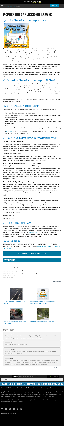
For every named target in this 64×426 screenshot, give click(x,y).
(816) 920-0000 (11, 6)
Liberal (42, 394)
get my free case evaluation (32, 253)
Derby (2, 394)
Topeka (48, 392)
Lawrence (7, 394)
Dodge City (19, 394)
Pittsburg (50, 394)
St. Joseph (37, 396)
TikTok (18, 409)
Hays (46, 394)
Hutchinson (13, 394)
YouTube (14, 409)
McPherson (7, 396)
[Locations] (54, 5)
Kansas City (46, 396)
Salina (51, 392)
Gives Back (2, 409)
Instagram (10, 409)
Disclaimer (51, 396)
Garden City (26, 394)
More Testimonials (56, 368)
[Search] (32, 379)
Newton (55, 394)
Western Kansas (30, 396)
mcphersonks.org (33, 232)
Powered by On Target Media (8, 413)
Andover (23, 396)
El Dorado (13, 396)
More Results (57, 281)
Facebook (6, 409)
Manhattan (56, 392)
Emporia (31, 394)
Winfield (18, 396)
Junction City (37, 394)
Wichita (43, 392)
